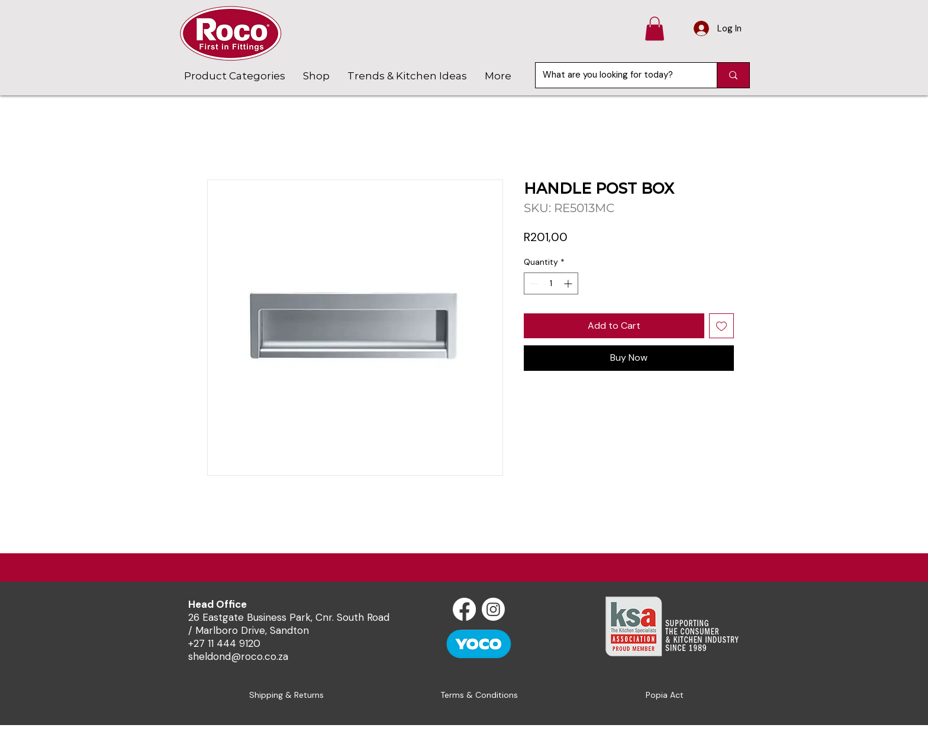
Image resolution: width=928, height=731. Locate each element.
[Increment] (569, 283)
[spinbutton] (551, 283)
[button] (655, 29)
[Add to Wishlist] (721, 325)
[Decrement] (533, 283)
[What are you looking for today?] (617, 75)
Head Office (217, 604)
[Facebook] (464, 609)
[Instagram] (493, 609)
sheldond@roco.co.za (238, 656)
